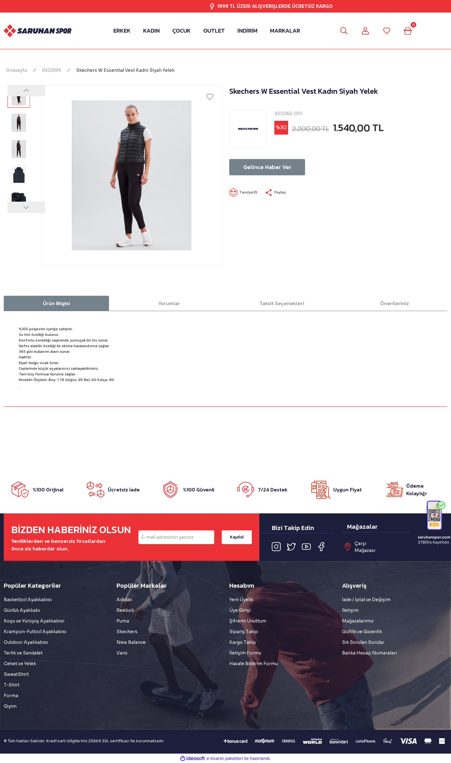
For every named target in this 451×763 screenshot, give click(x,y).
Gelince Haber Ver (274, 167)
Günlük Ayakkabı (22, 610)
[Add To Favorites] (209, 97)
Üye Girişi (240, 610)
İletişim (350, 610)
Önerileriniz (394, 303)
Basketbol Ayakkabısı (28, 599)
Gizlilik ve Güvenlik (362, 631)
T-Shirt (11, 685)
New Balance (131, 642)
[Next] (26, 207)
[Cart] (410, 31)
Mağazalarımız (358, 621)
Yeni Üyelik (241, 599)
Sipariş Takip (243, 631)
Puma (123, 621)
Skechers (127, 631)
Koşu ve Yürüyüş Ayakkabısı (34, 621)
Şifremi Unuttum (247, 621)
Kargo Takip (242, 642)
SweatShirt (16, 674)
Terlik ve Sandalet (23, 653)
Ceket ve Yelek (20, 663)
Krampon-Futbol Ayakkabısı (35, 631)
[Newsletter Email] (176, 537)
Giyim (10, 706)
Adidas (124, 599)
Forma (11, 695)
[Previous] (26, 90)
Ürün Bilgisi (56, 303)
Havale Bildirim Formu (253, 663)
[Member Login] (364, 31)
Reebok (125, 610)
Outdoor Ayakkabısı (26, 642)
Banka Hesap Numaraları (369, 653)
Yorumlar (169, 303)
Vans (122, 653)
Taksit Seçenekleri (282, 303)
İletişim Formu (245, 653)
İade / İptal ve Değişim (366, 599)
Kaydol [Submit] (237, 537)
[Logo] (37, 30)
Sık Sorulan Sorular (363, 642)
